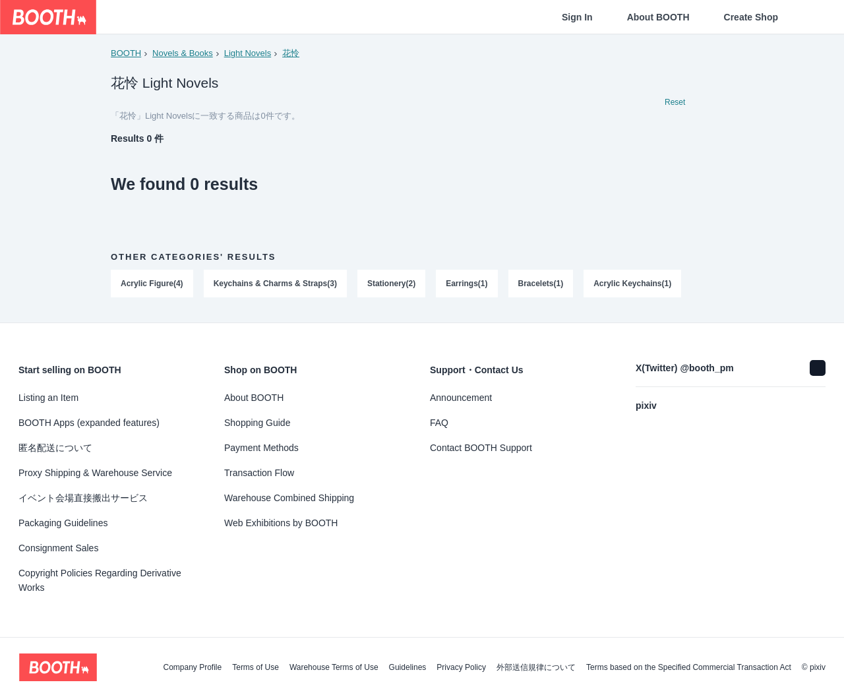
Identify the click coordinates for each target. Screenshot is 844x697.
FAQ (439, 422)
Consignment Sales (58, 548)
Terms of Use (255, 667)
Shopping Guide (257, 422)
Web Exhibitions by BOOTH (281, 523)
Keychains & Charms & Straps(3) (275, 284)
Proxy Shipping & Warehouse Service (95, 473)
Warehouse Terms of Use (333, 667)
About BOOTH (658, 17)
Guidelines (408, 667)
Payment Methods (261, 447)
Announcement (461, 397)
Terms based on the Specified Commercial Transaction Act (688, 667)
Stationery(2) (391, 284)
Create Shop (751, 17)
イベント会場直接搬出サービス (83, 498)
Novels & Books (182, 53)
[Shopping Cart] (812, 17)
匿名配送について (55, 447)
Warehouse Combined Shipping (289, 498)
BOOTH (126, 53)
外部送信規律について (536, 667)
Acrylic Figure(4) (152, 284)
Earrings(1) (466, 284)
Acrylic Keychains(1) (633, 284)
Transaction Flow (259, 473)
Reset (675, 102)
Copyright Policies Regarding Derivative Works (99, 580)
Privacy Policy (461, 667)
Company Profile (192, 667)
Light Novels (248, 53)
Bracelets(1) (541, 284)
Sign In (577, 17)
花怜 (290, 53)
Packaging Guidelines (62, 523)
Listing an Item (48, 397)
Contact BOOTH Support (481, 447)
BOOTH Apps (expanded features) (89, 422)
